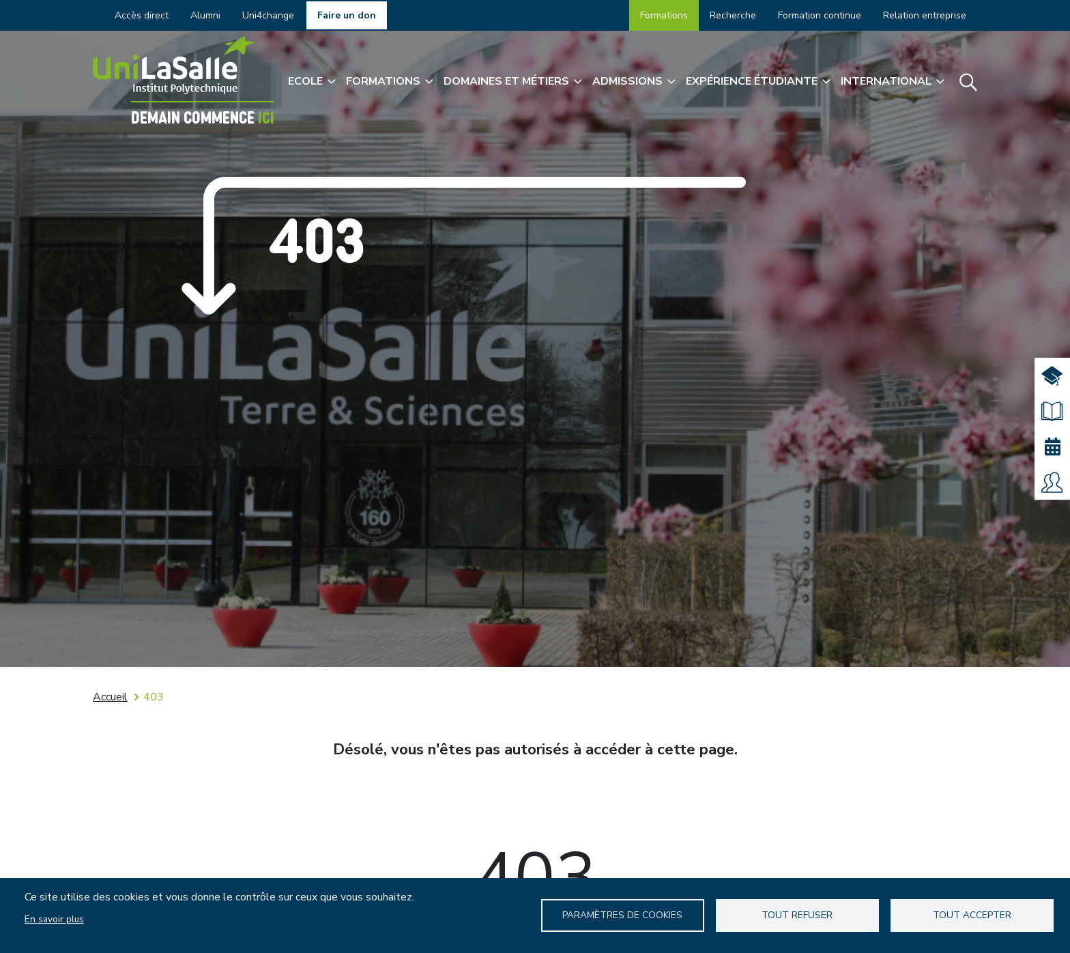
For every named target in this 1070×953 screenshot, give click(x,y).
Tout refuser (797, 915)
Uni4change (268, 15)
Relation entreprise (924, 15)
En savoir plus (54, 919)
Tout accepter (972, 915)
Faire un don (346, 15)
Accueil (110, 697)
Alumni (205, 15)
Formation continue (819, 15)
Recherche (733, 15)
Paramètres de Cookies (622, 915)
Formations (664, 15)
